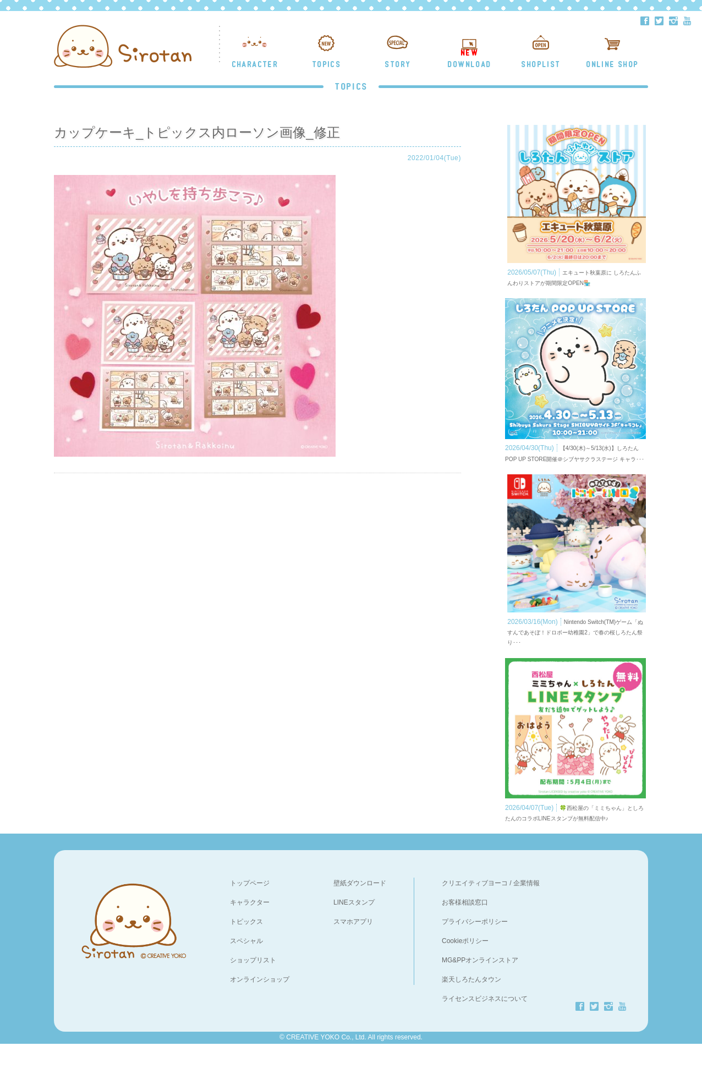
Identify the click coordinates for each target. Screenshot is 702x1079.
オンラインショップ (259, 1014)
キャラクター (250, 937)
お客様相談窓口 (465, 937)
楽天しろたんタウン (471, 1014)
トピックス (246, 957)
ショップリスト (253, 995)
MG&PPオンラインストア (480, 995)
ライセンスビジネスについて (485, 1034)
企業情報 (526, 918)
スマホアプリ (353, 957)
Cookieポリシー (465, 976)
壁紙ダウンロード (359, 918)
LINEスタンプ (354, 937)
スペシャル (246, 976)
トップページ (250, 918)
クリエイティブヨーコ (475, 918)
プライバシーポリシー (475, 957)
